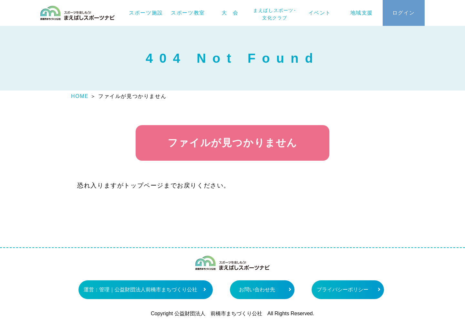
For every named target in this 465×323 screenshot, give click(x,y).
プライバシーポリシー (342, 289)
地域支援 (361, 13)
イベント (319, 13)
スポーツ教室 (188, 13)
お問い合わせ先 (257, 289)
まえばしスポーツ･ (274, 14)
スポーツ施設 (146, 13)
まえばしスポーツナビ (77, 13)
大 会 (230, 13)
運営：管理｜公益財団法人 (140, 289)
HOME (79, 96)
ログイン (403, 13)
